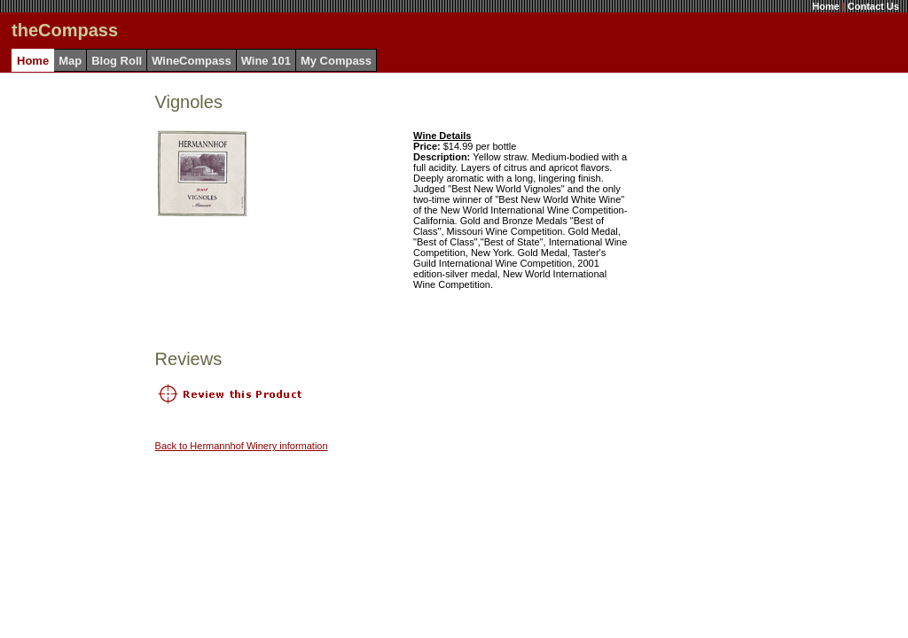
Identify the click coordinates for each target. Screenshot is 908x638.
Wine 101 (266, 60)
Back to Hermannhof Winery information (241, 445)
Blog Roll (116, 60)
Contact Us (873, 6)
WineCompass (191, 60)
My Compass (336, 60)
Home (826, 6)
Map (70, 60)
